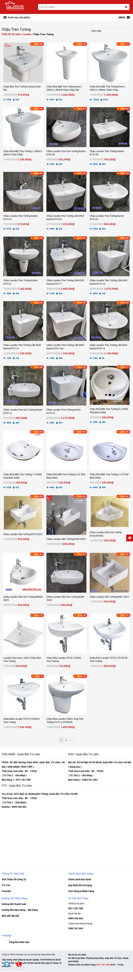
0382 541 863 (75, 928)
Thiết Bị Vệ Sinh (11, 34)
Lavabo (27, 34)
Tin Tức (6, 885)
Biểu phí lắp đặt (10, 915)
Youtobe (6, 891)
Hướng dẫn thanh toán (14, 904)
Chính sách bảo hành (79, 879)
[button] (19, 17)
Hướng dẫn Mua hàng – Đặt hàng (20, 909)
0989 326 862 (75, 918)
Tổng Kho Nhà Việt (19, 942)
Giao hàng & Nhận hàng (81, 891)
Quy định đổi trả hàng (80, 885)
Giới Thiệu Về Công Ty (14, 879)
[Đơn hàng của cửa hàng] (110, 31)
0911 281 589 (75, 908)
